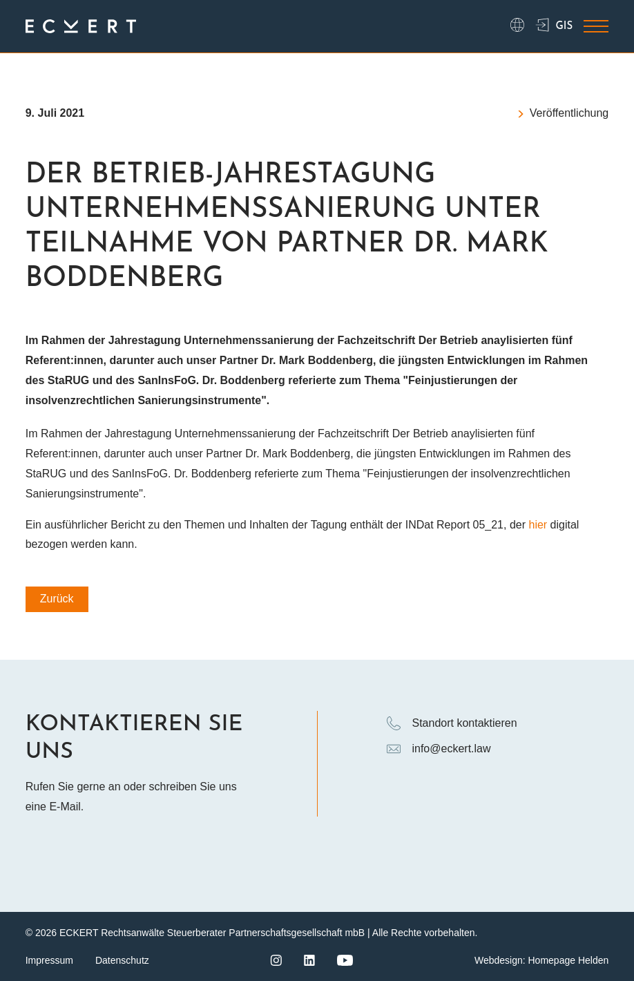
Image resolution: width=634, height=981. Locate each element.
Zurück (57, 598)
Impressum (49, 960)
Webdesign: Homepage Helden (541, 960)
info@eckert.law (438, 749)
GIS (554, 26)
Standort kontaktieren (452, 723)
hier (537, 525)
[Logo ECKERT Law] (81, 26)
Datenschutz (122, 960)
